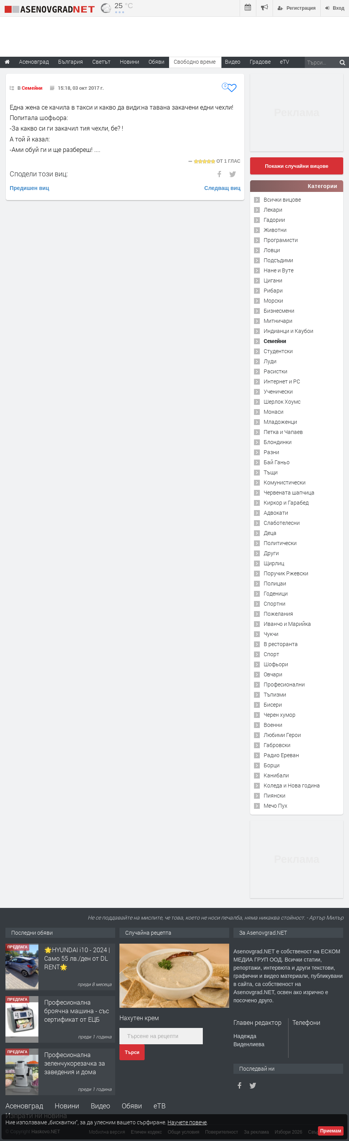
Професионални (284, 684)
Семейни (32, 87)
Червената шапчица (289, 492)
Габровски (277, 745)
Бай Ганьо (277, 462)
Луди (270, 361)
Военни (273, 724)
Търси (132, 1052)
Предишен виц (29, 188)
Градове (260, 61)
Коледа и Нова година (292, 785)
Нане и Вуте (279, 270)
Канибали (276, 775)
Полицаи (275, 583)
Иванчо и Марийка (287, 623)
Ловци (272, 250)
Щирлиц (274, 563)
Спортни (274, 603)
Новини (129, 61)
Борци (272, 765)
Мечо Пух (275, 805)
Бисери (273, 704)
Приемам (330, 1131)
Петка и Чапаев (283, 431)
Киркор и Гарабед (286, 502)
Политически (280, 543)
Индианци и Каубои (288, 330)
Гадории (274, 219)
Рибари (273, 290)
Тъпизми (275, 694)
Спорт (271, 654)
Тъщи (271, 472)
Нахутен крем (139, 1018)
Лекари (273, 209)
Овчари (273, 674)
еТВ (160, 1105)
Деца (270, 533)
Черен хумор (279, 714)
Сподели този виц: (39, 173)
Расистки (275, 371)
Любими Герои (282, 735)
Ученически (278, 391)
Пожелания (278, 613)
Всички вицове (282, 199)
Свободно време (195, 61)
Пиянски (274, 795)
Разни (271, 452)
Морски (273, 300)
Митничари (278, 320)
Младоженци (280, 421)
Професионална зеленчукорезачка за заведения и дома (74, 1063)
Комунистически (285, 482)
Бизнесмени (279, 310)
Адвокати (276, 512)
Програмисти (281, 240)
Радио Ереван (281, 755)
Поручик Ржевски (286, 573)
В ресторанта (281, 644)
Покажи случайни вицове (296, 166)
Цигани (273, 280)
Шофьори (276, 664)
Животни (275, 229)
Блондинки (278, 442)
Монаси (273, 411)
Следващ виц (222, 188)
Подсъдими (278, 260)
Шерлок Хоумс (282, 401)
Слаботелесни (282, 522)
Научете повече (187, 1122)
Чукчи (271, 634)
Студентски (278, 351)
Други (271, 553)
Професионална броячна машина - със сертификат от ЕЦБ (76, 1011)
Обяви (132, 1105)
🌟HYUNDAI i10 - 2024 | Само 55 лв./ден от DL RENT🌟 (77, 958)
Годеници (276, 593)
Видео (100, 1105)
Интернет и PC (282, 381)
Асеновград (24, 1105)
